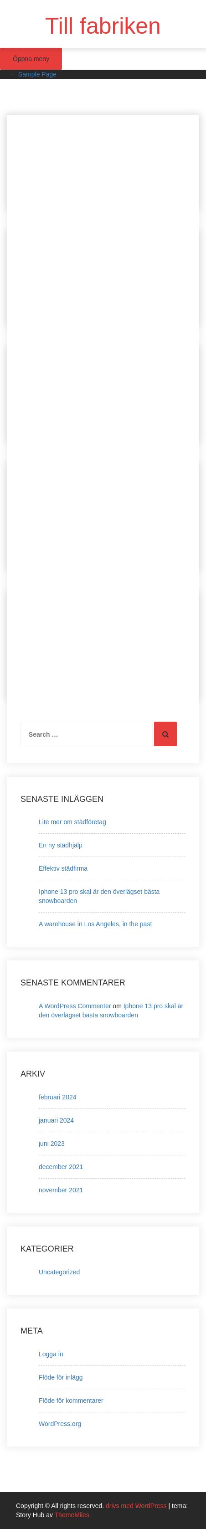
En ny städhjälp (60, 845)
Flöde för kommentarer (71, 1400)
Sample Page (37, 74)
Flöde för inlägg (61, 1377)
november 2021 (61, 1190)
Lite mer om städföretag (72, 822)
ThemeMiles (72, 1515)
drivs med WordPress (137, 1505)
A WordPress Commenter (75, 1006)
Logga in (51, 1354)
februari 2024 (58, 1097)
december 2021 (61, 1166)
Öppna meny (31, 58)
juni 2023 (52, 1143)
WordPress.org (60, 1423)
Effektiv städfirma (63, 868)
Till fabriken (103, 26)
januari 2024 (56, 1120)
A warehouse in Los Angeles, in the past (95, 924)
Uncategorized (59, 1272)
